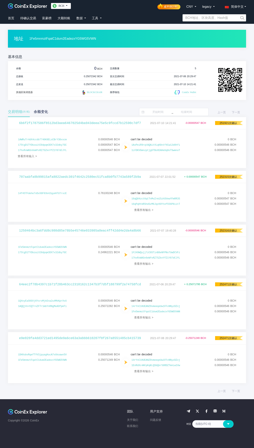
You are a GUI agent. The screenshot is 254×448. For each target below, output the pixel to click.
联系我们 (132, 426)
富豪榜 (47, 18)
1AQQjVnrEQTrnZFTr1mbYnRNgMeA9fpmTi (42, 306)
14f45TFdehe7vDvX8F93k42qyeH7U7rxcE (42, 193)
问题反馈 (155, 419)
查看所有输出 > (143, 210)
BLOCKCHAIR (91, 92)
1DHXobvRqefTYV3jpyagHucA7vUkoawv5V (42, 354)
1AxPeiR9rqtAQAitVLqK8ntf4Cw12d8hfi (156, 145)
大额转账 (64, 18)
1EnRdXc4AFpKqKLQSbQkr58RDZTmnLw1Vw (156, 365)
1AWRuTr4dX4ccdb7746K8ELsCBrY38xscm (42, 139)
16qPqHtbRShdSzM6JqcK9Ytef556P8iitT (156, 204)
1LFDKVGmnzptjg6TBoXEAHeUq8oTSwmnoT (156, 150)
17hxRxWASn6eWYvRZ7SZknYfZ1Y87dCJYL (42, 150)
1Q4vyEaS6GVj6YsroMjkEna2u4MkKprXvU (42, 301)
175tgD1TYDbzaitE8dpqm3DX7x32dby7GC (42, 145)
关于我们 (132, 419)
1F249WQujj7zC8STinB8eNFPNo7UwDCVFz (156, 252)
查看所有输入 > (27, 156)
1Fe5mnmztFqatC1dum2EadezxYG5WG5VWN (42, 247)
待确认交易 (28, 18)
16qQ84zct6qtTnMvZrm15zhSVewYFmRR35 (156, 198)
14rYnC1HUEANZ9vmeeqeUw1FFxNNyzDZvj (156, 306)
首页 (11, 18)
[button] (233, 6)
